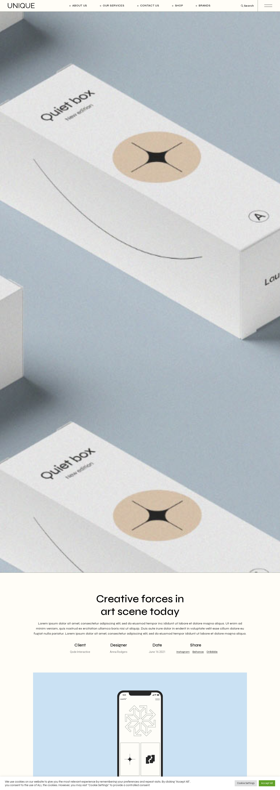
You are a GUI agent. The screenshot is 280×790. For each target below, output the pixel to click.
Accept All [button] (267, 783)
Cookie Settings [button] (246, 783)
